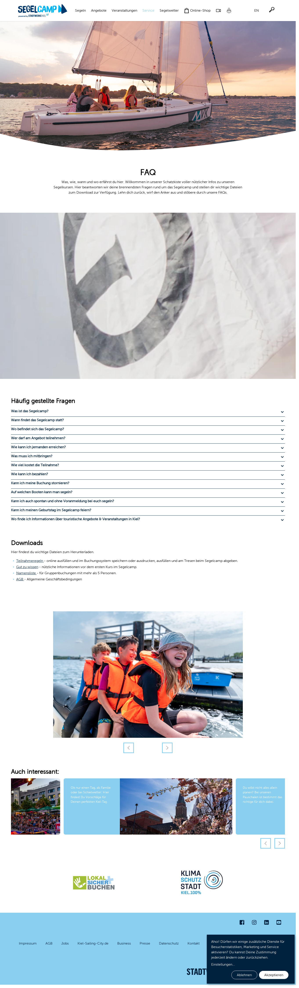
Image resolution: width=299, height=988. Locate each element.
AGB (20, 579)
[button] (148, 412)
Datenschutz (169, 943)
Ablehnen (244, 975)
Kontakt (193, 943)
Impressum (28, 943)
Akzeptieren (273, 975)
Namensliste (26, 573)
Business (124, 943)
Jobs (65, 943)
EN (256, 10)
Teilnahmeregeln (30, 561)
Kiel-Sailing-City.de (92, 943)
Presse (145, 943)
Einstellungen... (223, 964)
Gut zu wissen (27, 567)
